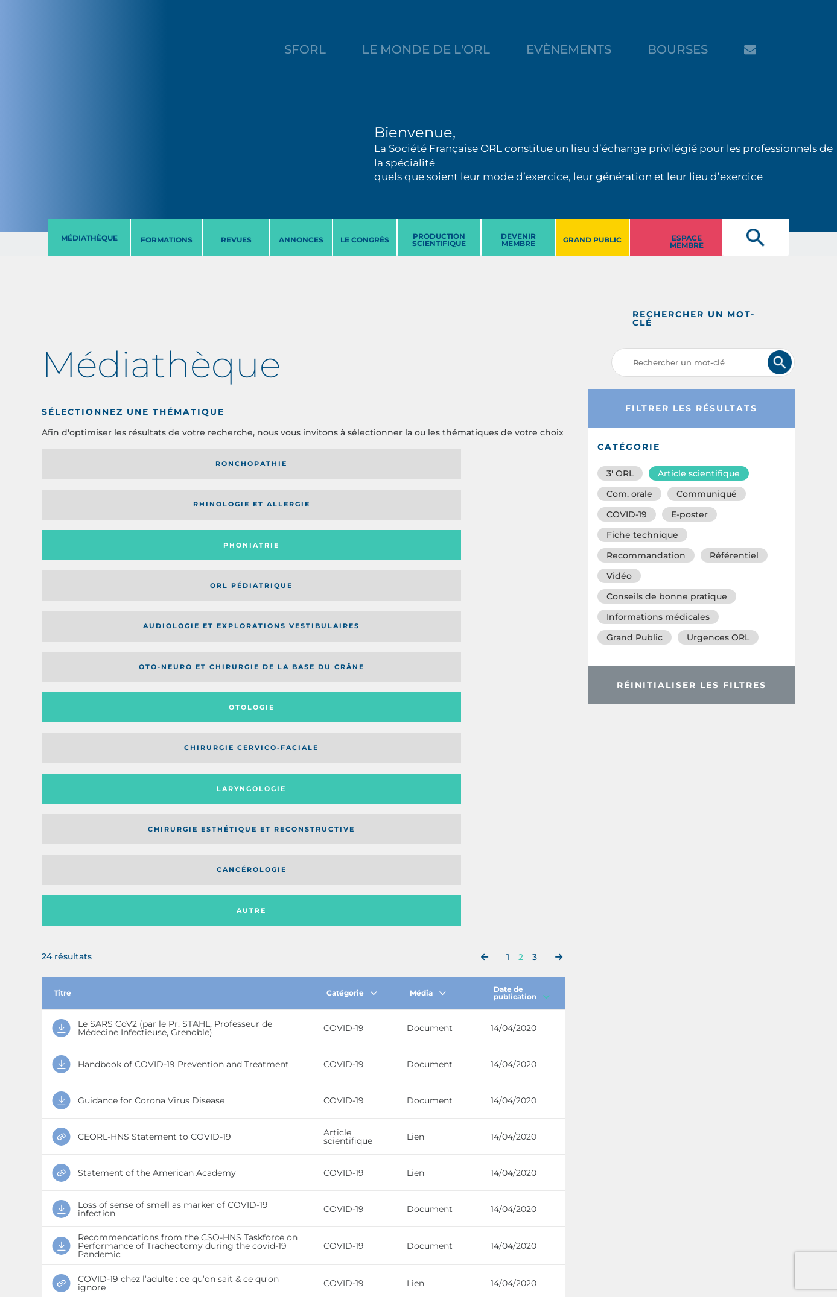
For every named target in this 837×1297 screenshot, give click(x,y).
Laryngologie (102, 557)
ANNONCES (301, 239)
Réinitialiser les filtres (691, 685)
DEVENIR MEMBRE (518, 240)
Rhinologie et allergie (217, 464)
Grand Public (634, 637)
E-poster (689, 514)
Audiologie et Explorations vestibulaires (86, 508)
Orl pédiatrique (494, 463)
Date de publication (522, 644)
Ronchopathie (102, 463)
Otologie (364, 508)
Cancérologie (364, 557)
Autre (494, 557)
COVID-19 (626, 514)
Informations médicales (658, 616)
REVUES (236, 239)
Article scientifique (699, 473)
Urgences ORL (718, 637)
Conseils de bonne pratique (666, 596)
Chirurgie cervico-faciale (492, 508)
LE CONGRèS (364, 239)
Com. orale (629, 493)
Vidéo (619, 575)
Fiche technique (642, 534)
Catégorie (351, 643)
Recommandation (646, 555)
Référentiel (734, 555)
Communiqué (706, 493)
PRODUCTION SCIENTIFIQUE (439, 240)
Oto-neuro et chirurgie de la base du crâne (221, 508)
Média (428, 643)
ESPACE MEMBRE (687, 241)
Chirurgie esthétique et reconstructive (222, 557)
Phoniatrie (364, 463)
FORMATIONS (167, 239)
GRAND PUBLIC (592, 239)
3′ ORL (620, 473)
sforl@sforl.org (214, 1222)
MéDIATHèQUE (89, 237)
